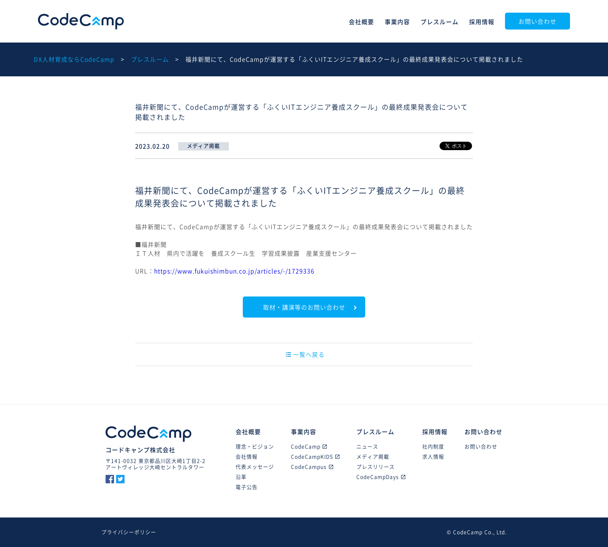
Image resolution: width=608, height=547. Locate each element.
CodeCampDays (380, 477)
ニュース (367, 446)
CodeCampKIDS (315, 457)
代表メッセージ (255, 467)
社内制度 (433, 446)
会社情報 (247, 457)
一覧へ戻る (305, 354)
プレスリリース (375, 467)
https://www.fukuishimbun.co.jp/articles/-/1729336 (234, 271)
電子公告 (247, 487)
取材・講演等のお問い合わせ (304, 307)
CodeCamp (81, 21)
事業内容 (397, 21)
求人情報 (433, 457)
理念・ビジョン (255, 446)
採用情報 (481, 21)
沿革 (241, 477)
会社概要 (361, 21)
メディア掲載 (372, 457)
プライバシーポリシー (128, 532)
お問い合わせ (537, 21)
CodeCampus (312, 467)
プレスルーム (440, 21)
